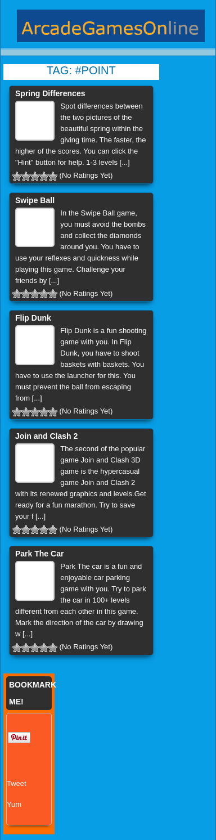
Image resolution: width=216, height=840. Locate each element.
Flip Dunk (33, 317)
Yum (14, 804)
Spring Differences (50, 93)
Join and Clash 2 (46, 436)
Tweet (16, 783)
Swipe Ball (35, 200)
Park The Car (39, 553)
